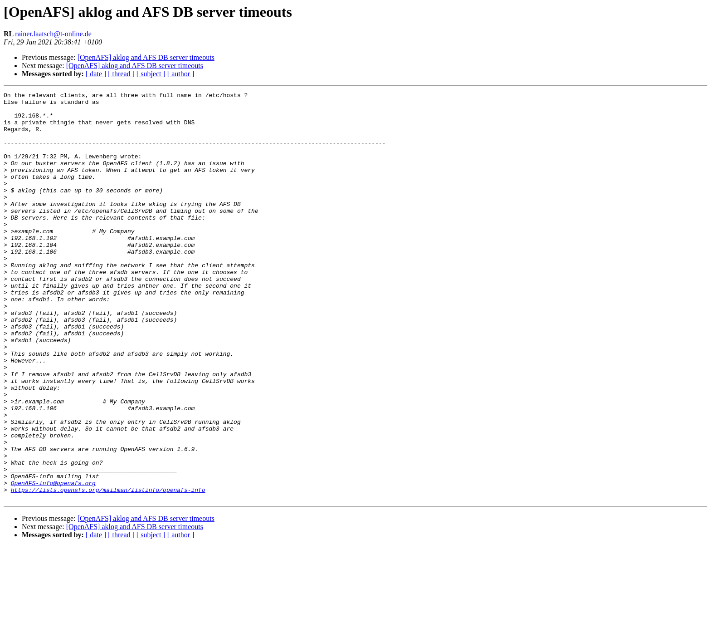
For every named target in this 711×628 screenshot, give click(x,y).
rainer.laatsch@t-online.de (53, 34)
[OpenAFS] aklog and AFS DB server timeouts (146, 57)
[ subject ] (151, 74)
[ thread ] (121, 74)
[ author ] (181, 74)
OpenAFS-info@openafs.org (53, 562)
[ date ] (96, 74)
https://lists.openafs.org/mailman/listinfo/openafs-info (108, 570)
